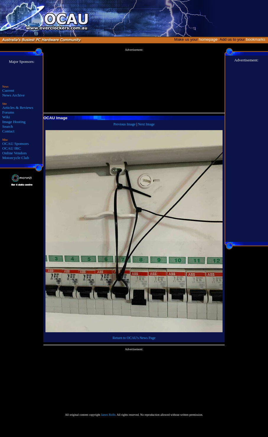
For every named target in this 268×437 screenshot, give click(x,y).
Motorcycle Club (15, 158)
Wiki (6, 117)
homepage (208, 39)
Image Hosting (14, 122)
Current (8, 90)
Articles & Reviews (17, 107)
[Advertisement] (134, 80)
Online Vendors (14, 153)
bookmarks (256, 39)
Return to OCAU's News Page (133, 338)
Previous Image (124, 124)
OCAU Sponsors (15, 143)
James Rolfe (108, 414)
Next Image (146, 124)
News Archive (13, 95)
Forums (8, 112)
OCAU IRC (11, 148)
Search (7, 126)
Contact (8, 131)
